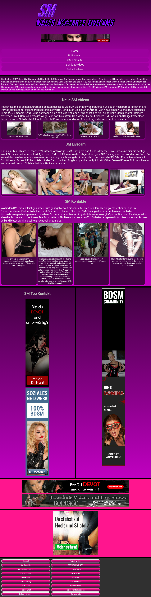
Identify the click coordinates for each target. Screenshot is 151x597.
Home (75, 50)
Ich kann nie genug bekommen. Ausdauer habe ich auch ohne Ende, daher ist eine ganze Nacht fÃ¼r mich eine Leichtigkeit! (19, 261)
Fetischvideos (75, 69)
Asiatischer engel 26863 (91, 135)
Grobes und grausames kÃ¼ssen (127, 135)
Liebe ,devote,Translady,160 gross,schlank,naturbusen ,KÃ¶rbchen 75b (91, 260)
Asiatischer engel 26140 (19, 135)
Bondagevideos (75, 64)
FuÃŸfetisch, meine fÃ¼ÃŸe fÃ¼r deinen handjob (55, 135)
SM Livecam (75, 55)
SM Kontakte (75, 60)
